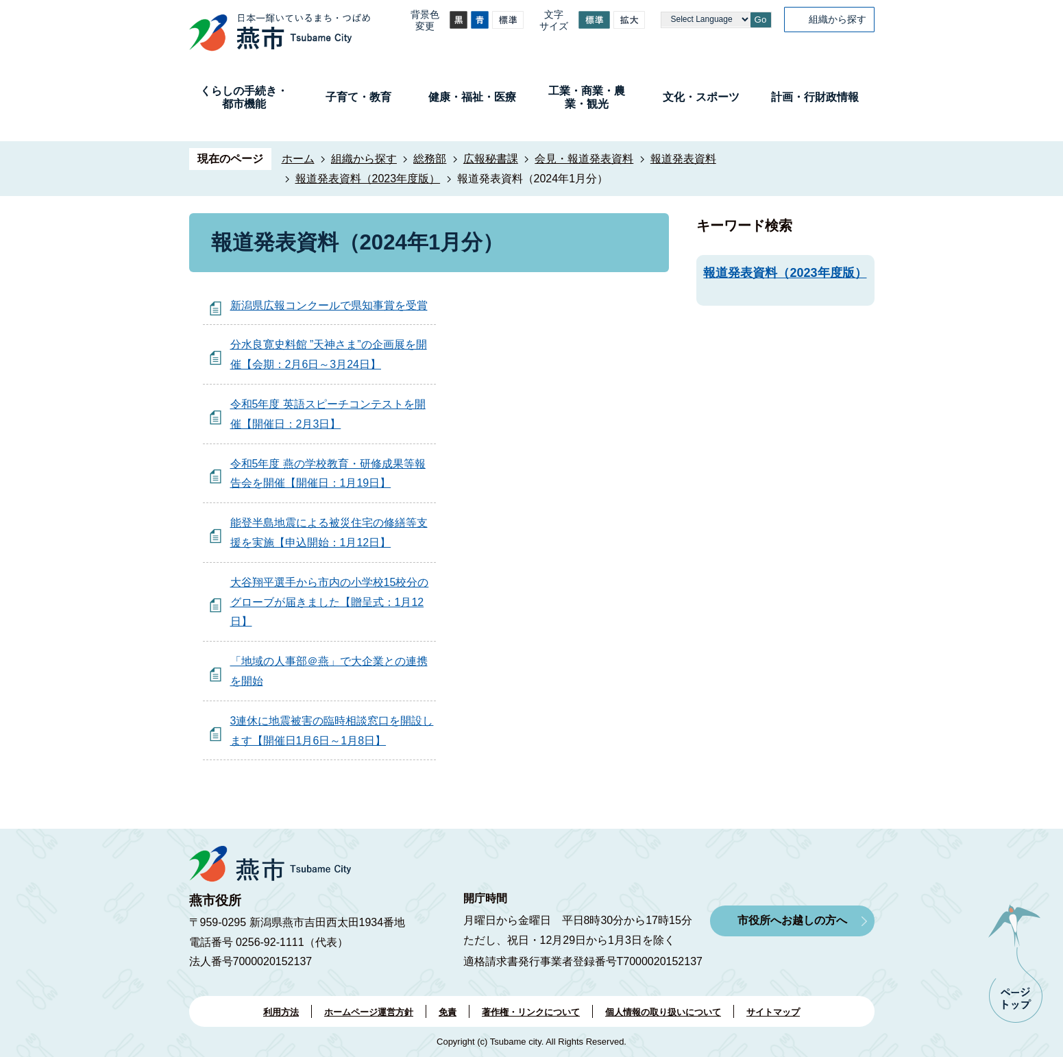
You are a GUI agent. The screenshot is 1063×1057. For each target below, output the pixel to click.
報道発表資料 (683, 159)
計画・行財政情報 (815, 97)
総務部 (429, 159)
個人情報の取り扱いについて (663, 1012)
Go (761, 19)
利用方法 (281, 1012)
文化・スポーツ (701, 97)
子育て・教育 (358, 97)
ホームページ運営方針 (368, 1012)
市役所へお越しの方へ (792, 920)
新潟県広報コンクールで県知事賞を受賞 (329, 305)
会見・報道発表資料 (584, 159)
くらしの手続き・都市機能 (244, 97)
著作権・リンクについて (531, 1012)
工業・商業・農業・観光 (586, 97)
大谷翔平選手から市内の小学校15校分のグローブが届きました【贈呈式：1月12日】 (329, 602)
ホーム (298, 159)
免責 (447, 1012)
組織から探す (837, 19)
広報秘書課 (490, 159)
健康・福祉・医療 (472, 97)
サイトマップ (773, 1012)
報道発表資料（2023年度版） (368, 178)
